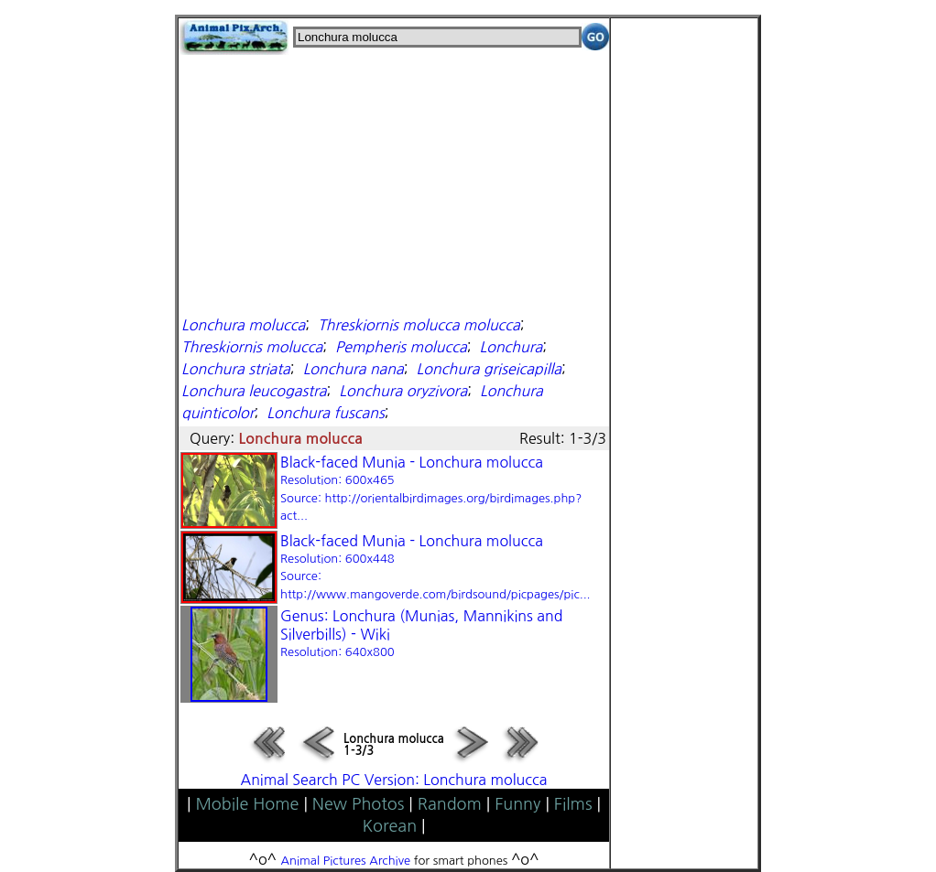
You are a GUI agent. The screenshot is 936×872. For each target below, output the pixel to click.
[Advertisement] (394, 183)
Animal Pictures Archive (346, 861)
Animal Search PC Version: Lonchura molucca (394, 779)
